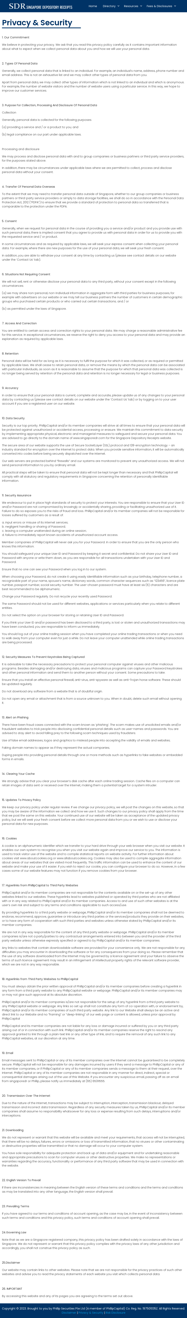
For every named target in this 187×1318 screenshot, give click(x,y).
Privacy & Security (91, 1313)
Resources (131, 6)
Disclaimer (69, 1313)
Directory (109, 6)
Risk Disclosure (115, 1313)
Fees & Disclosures (159, 6)
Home (93, 6)
